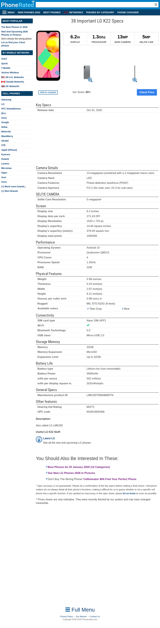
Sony (4, 118)
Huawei (5, 159)
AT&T (4, 59)
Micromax (6, 168)
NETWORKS (73, 12)
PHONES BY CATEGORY (100, 12)
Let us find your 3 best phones (13, 44)
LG (2, 104)
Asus (4, 182)
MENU (11, 12)
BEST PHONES (52, 12)
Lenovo (5, 163)
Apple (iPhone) (9, 150)
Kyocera (5, 154)
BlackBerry (7, 136)
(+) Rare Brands (9, 191)
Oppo (4, 172)
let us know (129, 493)
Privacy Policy (66, 616)
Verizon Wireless (10, 72)
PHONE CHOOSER (128, 12)
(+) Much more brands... (13, 186)
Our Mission (81, 616)
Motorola (6, 131)
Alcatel (5, 140)
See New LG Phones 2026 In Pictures (71, 473)
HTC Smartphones (11, 108)
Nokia (4, 127)
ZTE (3, 145)
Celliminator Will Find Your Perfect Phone (109, 479)
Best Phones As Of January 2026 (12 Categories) (79, 467)
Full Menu (80, 610)
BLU (3, 113)
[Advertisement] (97, 139)
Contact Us (95, 616)
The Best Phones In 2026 (14, 27)
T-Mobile (5, 68)
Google (5, 122)
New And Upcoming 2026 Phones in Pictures (14, 33)
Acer (3, 177)
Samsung (6, 99)
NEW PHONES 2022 (29, 12)
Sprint (4, 63)
